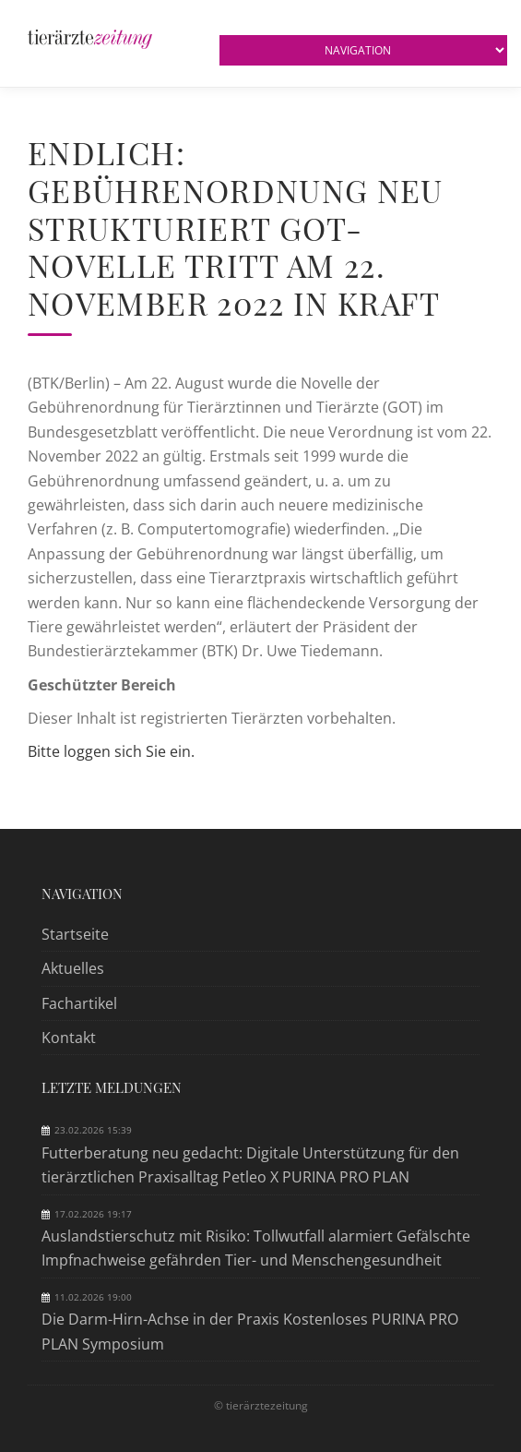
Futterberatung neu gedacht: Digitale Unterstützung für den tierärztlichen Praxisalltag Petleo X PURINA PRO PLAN (250, 1165)
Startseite (75, 934)
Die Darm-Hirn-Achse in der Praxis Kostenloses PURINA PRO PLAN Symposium (249, 1331)
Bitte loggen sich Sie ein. (111, 751)
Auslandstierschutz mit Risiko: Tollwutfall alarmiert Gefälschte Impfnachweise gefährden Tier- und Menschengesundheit (255, 1248)
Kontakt (68, 1037)
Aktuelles (72, 968)
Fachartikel (79, 1003)
